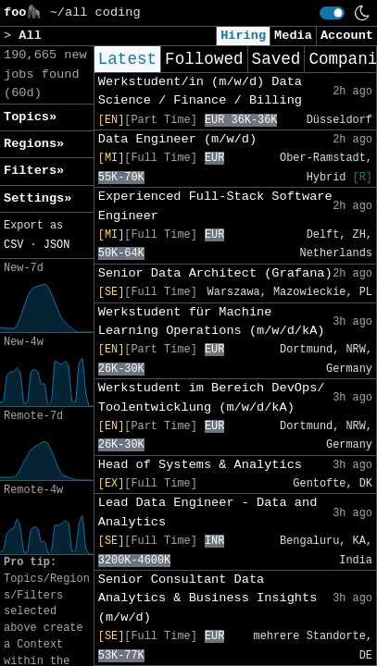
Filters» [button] (34, 171)
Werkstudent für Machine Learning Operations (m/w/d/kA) (211, 321)
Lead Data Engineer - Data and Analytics (208, 512)
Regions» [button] (34, 144)
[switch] (332, 12)
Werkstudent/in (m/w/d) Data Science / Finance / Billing (200, 91)
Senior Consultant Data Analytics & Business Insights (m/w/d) (208, 598)
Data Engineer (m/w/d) (177, 139)
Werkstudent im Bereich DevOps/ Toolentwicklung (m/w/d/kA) (211, 397)
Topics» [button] (30, 117)
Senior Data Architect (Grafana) (215, 273)
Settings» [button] (37, 198)
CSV (13, 245)
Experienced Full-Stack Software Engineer (215, 206)
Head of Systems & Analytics (200, 465)
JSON (57, 245)
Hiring (243, 36)
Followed (204, 59)
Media (293, 36)
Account (346, 36)
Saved (276, 59)
